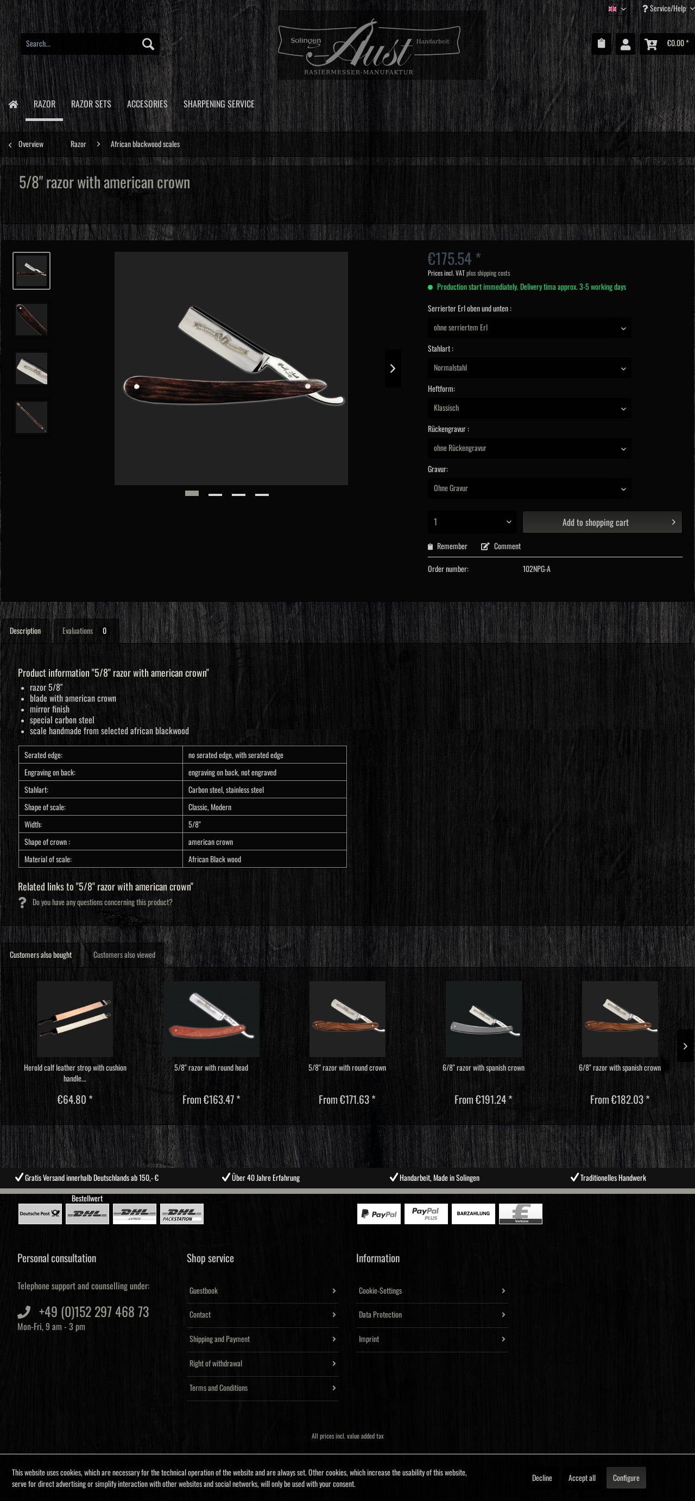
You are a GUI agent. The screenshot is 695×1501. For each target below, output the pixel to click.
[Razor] (44, 103)
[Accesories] (147, 102)
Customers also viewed (124, 955)
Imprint (369, 1339)
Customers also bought (41, 955)
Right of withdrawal (215, 1364)
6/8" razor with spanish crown (484, 1068)
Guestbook (203, 1291)
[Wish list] (601, 44)
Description (25, 631)
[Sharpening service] (218, 102)
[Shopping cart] (667, 44)
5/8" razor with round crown (347, 1068)
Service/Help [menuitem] (664, 8)
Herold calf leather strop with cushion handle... (75, 1073)
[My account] (625, 44)
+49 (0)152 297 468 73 (94, 1312)
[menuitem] (90, 44)
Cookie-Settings (380, 1291)
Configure (626, 1478)
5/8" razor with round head (211, 1068)
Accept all (582, 1478)
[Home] (13, 103)
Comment (501, 546)
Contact (200, 1315)
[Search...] (90, 44)
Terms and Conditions (218, 1388)
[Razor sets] (91, 102)
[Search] (148, 44)
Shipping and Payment (219, 1339)
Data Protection (380, 1315)
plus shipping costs (488, 273)
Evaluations (86, 631)
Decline (542, 1478)
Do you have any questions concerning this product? (95, 902)
